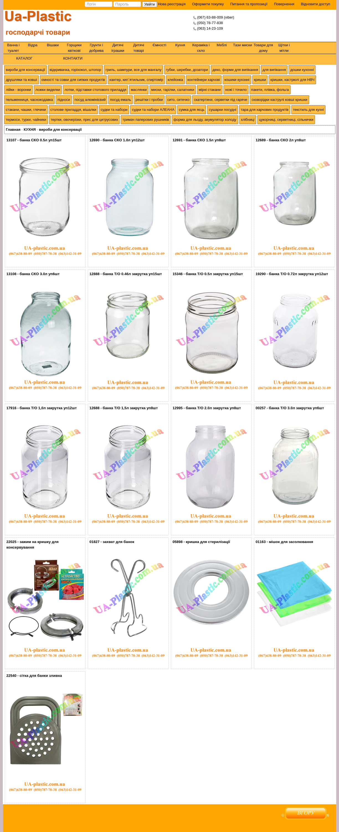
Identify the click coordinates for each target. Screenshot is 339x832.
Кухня (180, 45)
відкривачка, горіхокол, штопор (75, 70)
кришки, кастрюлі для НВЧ (292, 80)
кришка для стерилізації (208, 542)
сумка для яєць (191, 109)
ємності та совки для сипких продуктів (73, 80)
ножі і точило (236, 90)
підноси (63, 100)
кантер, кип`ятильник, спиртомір (136, 80)
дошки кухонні (302, 70)
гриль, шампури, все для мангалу (133, 70)
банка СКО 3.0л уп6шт (40, 274)
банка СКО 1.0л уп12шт (124, 140)
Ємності (159, 45)
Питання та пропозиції (249, 4)
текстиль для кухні (308, 109)
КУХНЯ (30, 129)
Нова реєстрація (171, 4)
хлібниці (248, 119)
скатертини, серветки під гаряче (220, 100)
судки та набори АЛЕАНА (153, 109)
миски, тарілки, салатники (172, 90)
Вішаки (53, 45)
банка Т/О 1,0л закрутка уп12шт (48, 408)
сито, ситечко (178, 100)
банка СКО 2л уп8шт (287, 140)
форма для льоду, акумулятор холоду (204, 119)
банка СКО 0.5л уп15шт (41, 140)
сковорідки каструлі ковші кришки (279, 100)
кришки (260, 80)
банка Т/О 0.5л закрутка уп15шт (214, 274)
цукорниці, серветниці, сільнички (286, 119)
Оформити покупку (208, 4)
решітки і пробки (149, 100)
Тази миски (242, 45)
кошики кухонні (236, 80)
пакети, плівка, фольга (270, 90)
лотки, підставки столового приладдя (95, 90)
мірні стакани (210, 90)
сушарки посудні (222, 109)
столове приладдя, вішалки (73, 109)
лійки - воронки (18, 90)
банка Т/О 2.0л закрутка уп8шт (213, 408)
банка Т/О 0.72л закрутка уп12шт (298, 274)
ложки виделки (47, 90)
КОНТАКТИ (73, 58)
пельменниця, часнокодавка (29, 100)
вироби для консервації (25, 70)
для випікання (274, 70)
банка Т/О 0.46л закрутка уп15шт (132, 274)
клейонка (175, 80)
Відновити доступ (315, 4)
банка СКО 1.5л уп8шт (206, 140)
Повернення (284, 4)
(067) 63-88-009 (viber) (215, 17)
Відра (32, 45)
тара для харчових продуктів (265, 109)
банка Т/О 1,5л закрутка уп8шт (130, 408)
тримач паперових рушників (145, 119)
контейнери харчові (204, 80)
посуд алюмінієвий (90, 100)
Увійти (149, 4)
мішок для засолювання (291, 542)
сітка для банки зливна (41, 676)
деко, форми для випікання (235, 70)
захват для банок (118, 542)
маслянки (139, 90)
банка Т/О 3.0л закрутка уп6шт (296, 408)
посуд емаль (120, 100)
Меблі (222, 45)
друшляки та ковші (21, 80)
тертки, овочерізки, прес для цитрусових (84, 119)
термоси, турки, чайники (26, 119)
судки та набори (114, 109)
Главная (13, 129)
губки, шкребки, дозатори (187, 70)
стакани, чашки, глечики (26, 109)
